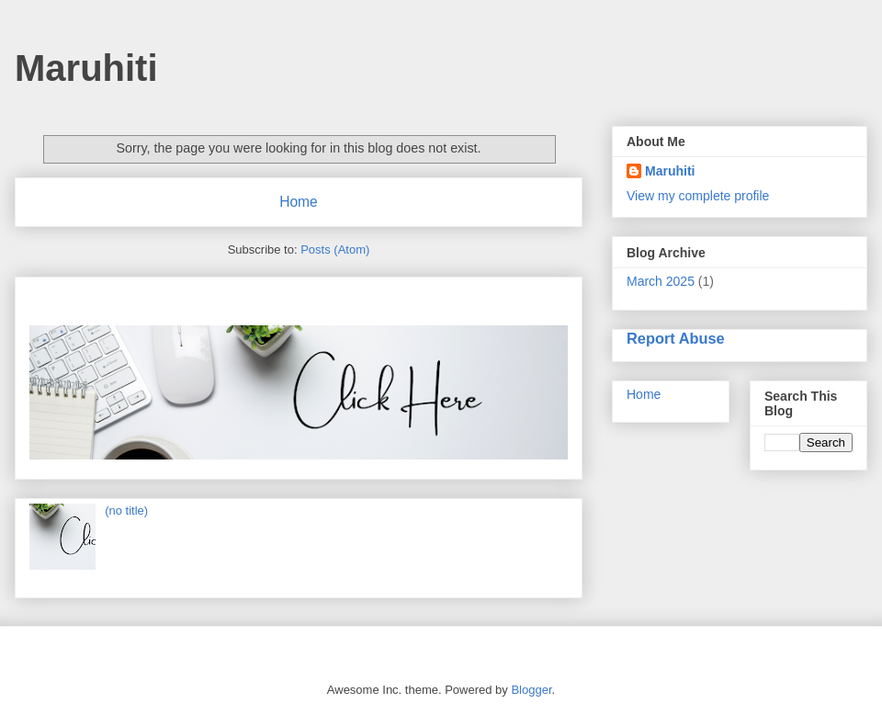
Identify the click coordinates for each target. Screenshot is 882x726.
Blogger (531, 690)
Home (298, 202)
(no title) (126, 510)
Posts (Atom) (334, 249)
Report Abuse (676, 338)
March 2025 (661, 281)
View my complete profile (698, 195)
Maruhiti (86, 68)
